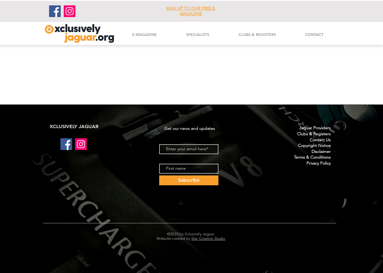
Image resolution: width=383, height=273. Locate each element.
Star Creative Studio (208, 238)
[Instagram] (69, 11)
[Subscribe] (188, 180)
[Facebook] (55, 11)
